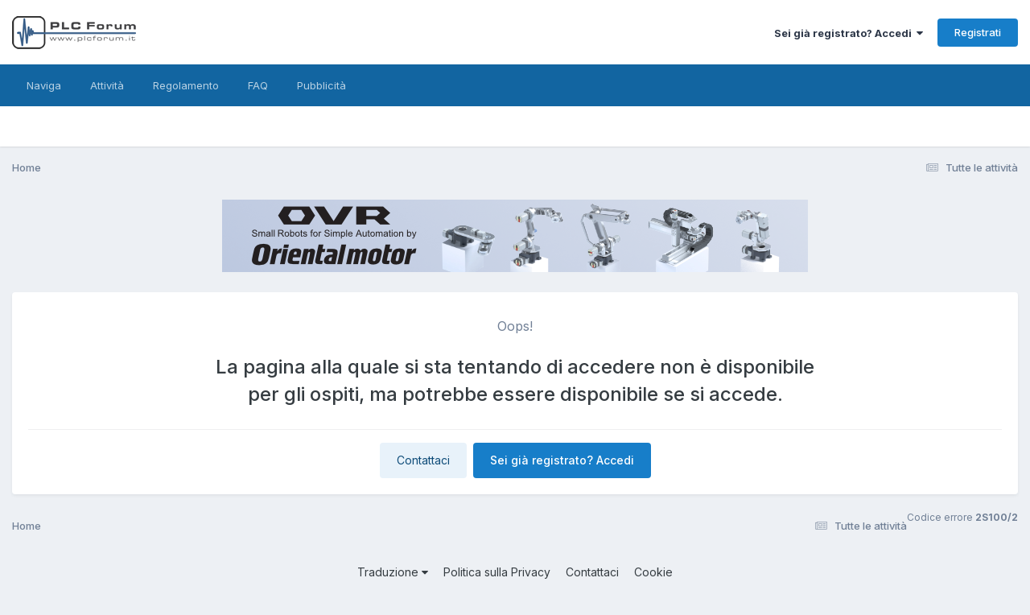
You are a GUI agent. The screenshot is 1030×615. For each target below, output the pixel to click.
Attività (107, 85)
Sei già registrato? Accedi (848, 33)
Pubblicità (321, 85)
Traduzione (392, 572)
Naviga (44, 85)
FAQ (258, 85)
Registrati (977, 32)
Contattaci (423, 460)
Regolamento (186, 85)
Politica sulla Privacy (496, 572)
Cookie (653, 572)
